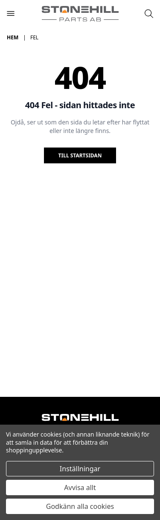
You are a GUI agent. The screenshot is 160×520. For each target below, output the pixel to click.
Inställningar (80, 468)
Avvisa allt (80, 487)
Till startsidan (80, 155)
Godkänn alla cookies (80, 506)
